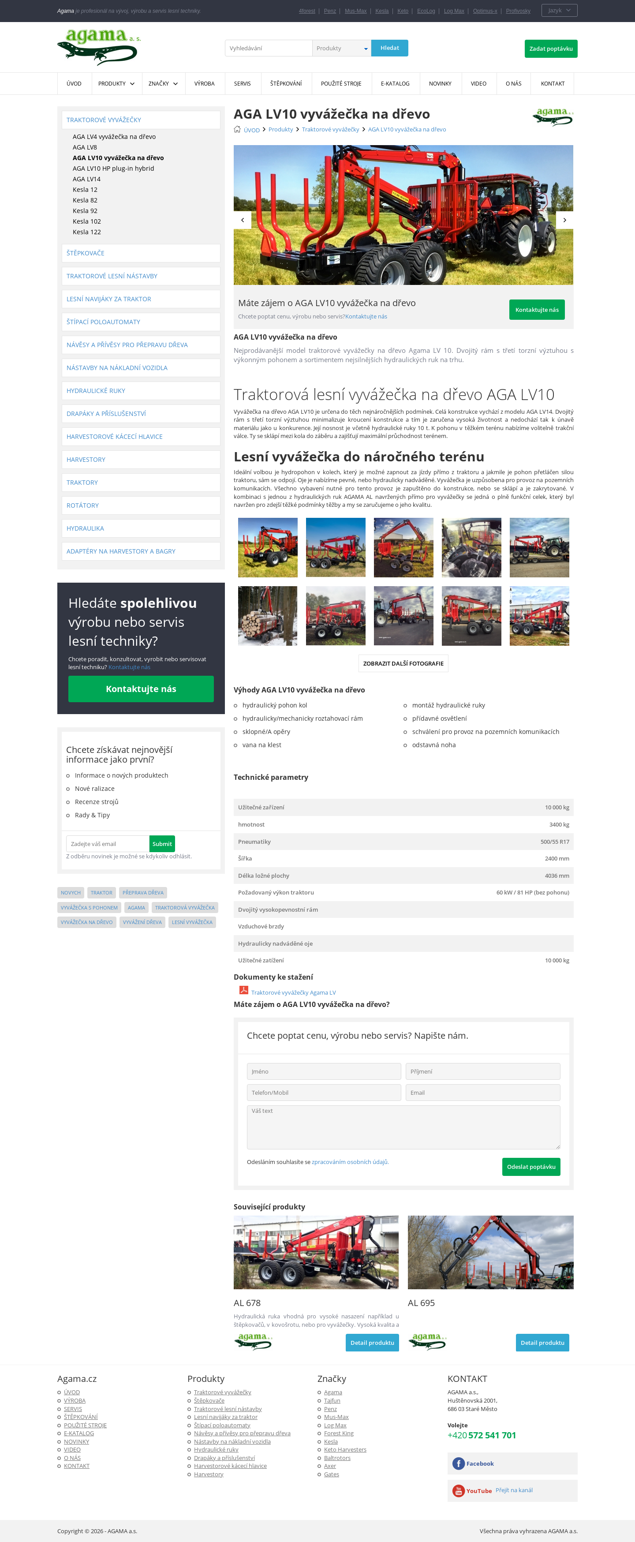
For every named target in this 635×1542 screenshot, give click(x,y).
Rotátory (83, 505)
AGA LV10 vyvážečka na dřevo (118, 157)
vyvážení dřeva (142, 922)
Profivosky (518, 11)
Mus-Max (355, 11)
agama (136, 907)
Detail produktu (372, 1343)
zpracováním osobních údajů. (350, 1162)
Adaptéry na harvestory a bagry (121, 551)
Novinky (76, 1441)
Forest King (339, 1433)
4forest (307, 11)
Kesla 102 (87, 221)
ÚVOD (252, 130)
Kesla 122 (87, 232)
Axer (330, 1466)
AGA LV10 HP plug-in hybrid (113, 168)
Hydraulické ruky (96, 390)
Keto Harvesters (345, 1449)
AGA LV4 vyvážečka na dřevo (114, 136)
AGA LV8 (85, 147)
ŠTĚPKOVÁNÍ (81, 1417)
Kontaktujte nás (128, 667)
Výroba (75, 1400)
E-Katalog (79, 1433)
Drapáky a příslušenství (106, 413)
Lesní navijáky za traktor (109, 299)
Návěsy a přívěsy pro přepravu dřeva (127, 345)
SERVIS (73, 1409)
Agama (333, 1392)
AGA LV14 (87, 179)
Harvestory (86, 459)
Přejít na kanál (514, 1490)
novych (71, 892)
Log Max (454, 11)
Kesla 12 (85, 189)
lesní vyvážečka (192, 922)
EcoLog (426, 11)
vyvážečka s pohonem (89, 907)
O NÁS (72, 1458)
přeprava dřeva (143, 892)
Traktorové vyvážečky (104, 120)
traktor (101, 892)
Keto (403, 11)
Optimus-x (485, 11)
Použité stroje (85, 1425)
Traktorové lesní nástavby (112, 276)
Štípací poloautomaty (103, 322)
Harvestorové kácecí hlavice (115, 436)
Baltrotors (337, 1458)
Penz (330, 11)
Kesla (382, 11)
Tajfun (332, 1400)
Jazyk (555, 10)
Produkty (112, 83)
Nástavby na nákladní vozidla (117, 367)
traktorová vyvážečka (185, 907)
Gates (331, 1474)
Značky (159, 83)
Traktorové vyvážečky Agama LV (293, 992)
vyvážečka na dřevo (87, 922)
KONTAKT (77, 1466)
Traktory (82, 482)
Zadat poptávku (551, 48)
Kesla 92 (85, 210)
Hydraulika (85, 528)
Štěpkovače (86, 253)
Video (72, 1449)
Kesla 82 (85, 200)
